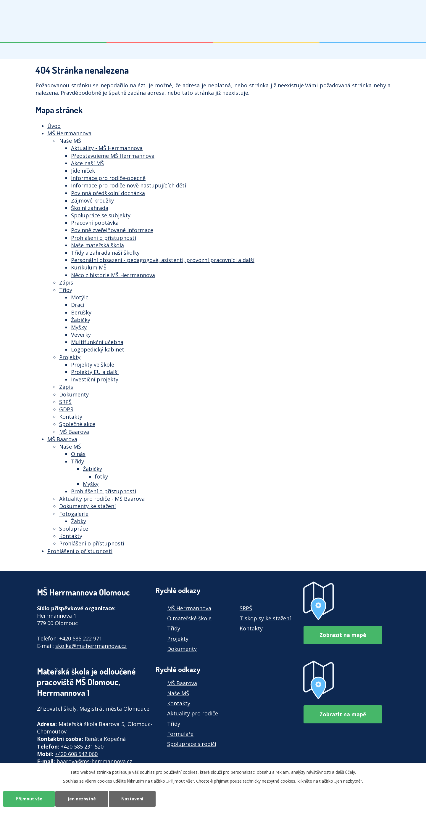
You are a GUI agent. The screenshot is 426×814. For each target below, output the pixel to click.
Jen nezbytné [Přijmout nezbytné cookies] (82, 799)
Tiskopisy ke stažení (265, 618)
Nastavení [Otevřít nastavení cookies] (132, 799)
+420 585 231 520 (82, 746)
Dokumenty (74, 394)
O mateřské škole (189, 618)
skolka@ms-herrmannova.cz (91, 645)
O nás (78, 453)
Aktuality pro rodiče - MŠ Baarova (102, 498)
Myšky (79, 327)
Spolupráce (73, 528)
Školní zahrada (89, 207)
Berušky (81, 312)
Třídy (65, 289)
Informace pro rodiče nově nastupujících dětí (128, 185)
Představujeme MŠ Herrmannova (112, 155)
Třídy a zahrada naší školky (105, 252)
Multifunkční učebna (97, 342)
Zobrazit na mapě (343, 634)
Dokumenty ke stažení (87, 506)
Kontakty (70, 416)
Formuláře (180, 733)
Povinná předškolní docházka (108, 193)
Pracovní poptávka (95, 222)
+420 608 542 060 (76, 753)
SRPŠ (65, 401)
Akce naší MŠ (87, 163)
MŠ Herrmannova (69, 133)
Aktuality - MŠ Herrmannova (107, 148)
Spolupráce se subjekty (100, 215)
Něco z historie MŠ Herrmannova (113, 275)
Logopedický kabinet (97, 349)
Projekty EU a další (95, 371)
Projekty (69, 357)
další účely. (345, 772)
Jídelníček (83, 170)
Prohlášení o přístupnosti (103, 237)
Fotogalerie (73, 513)
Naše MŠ (70, 140)
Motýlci (80, 297)
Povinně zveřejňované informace (112, 230)
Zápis (66, 282)
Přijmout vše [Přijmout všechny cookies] (29, 799)
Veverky (81, 334)
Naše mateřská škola (97, 245)
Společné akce (77, 424)
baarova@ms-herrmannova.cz (94, 761)
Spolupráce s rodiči (191, 743)
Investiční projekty (94, 379)
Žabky (78, 521)
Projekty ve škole (92, 364)
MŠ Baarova (74, 431)
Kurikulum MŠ (88, 267)
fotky (101, 476)
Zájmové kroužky (92, 200)
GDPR (66, 409)
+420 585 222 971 (80, 638)
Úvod (54, 125)
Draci (77, 304)
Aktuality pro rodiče (192, 713)
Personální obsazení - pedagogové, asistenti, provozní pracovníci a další (162, 260)
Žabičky (80, 319)
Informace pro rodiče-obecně (108, 178)
